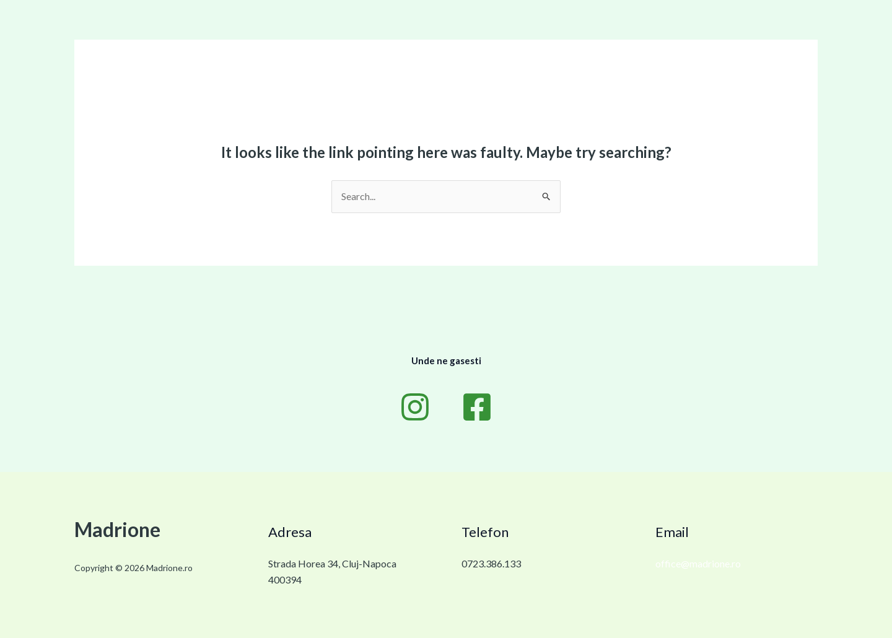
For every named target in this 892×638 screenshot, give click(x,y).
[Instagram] (415, 406)
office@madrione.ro (698, 563)
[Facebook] (476, 406)
